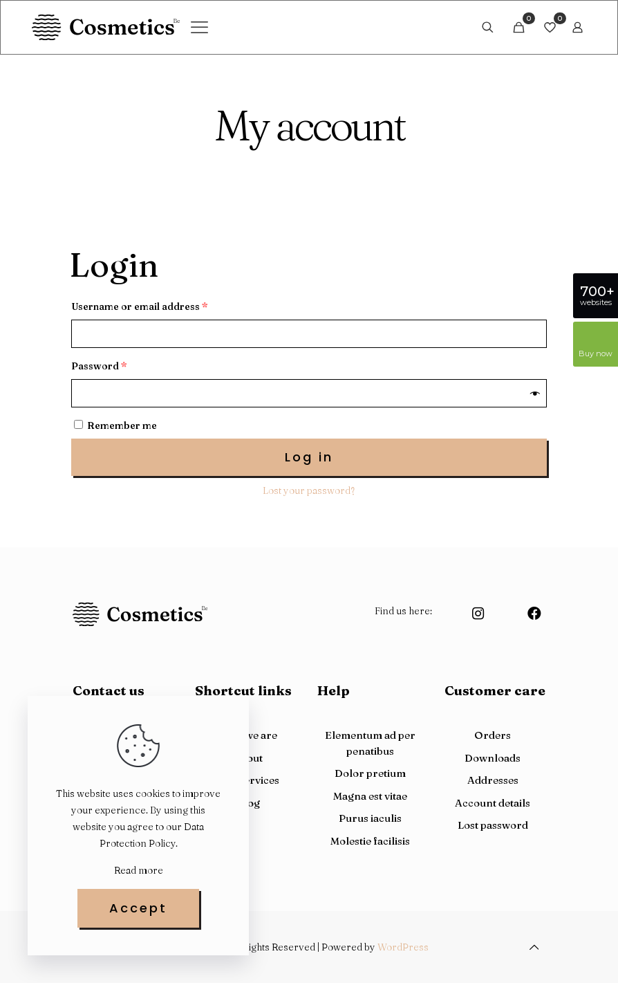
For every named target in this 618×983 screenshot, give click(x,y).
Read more (138, 870)
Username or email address (139, 306)
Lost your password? (309, 490)
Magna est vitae (370, 795)
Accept (138, 908)
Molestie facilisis (370, 840)
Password (99, 366)
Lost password (493, 825)
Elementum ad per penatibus (370, 742)
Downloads (493, 757)
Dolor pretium (370, 773)
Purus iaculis (370, 818)
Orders (492, 735)
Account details (492, 802)
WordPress (403, 947)
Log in (309, 457)
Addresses (492, 780)
